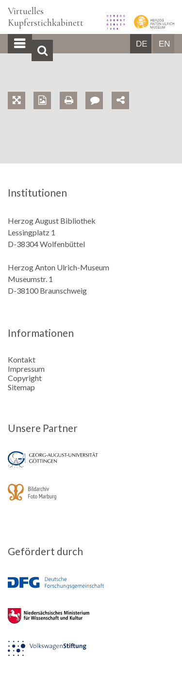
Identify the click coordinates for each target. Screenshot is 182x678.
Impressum (26, 368)
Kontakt (21, 359)
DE (142, 44)
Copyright (25, 377)
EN (164, 44)
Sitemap (21, 387)
